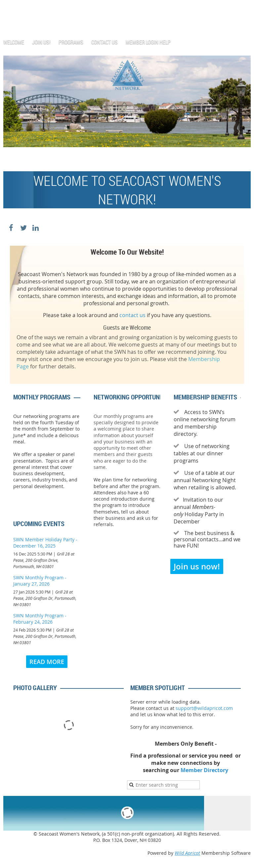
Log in (244, 10)
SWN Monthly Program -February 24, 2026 (39, 618)
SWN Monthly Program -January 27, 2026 (39, 580)
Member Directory (204, 770)
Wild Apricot (187, 853)
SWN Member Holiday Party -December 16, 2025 (45, 542)
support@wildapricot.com (204, 708)
